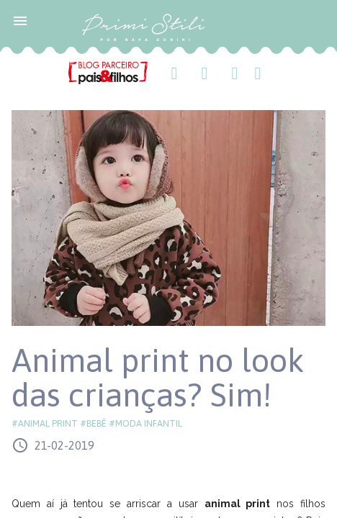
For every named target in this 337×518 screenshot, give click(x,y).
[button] (20, 20)
